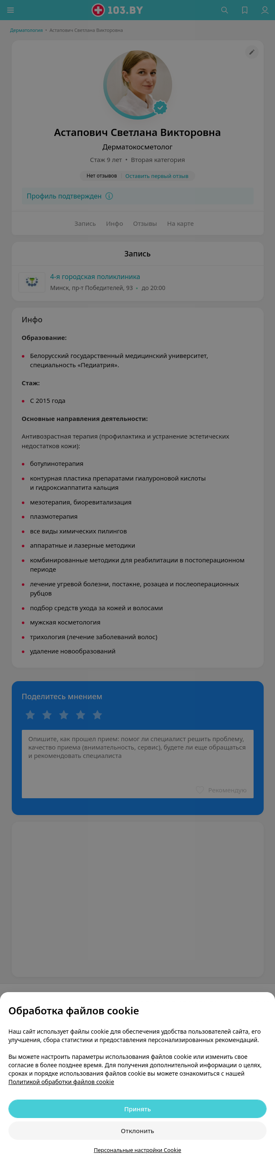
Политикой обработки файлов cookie (61, 1082)
